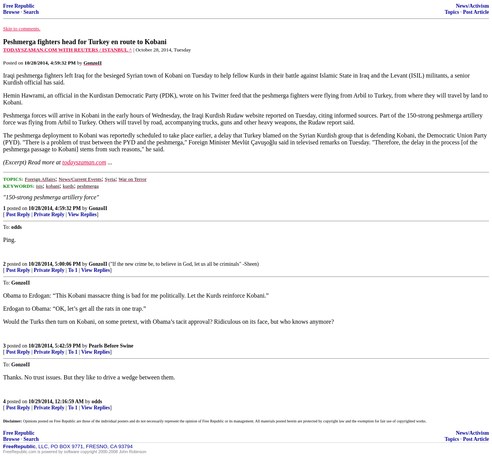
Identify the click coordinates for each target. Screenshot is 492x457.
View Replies (82, 214)
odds (96, 401)
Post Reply (18, 214)
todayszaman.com (84, 162)
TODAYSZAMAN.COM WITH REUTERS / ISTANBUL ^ (67, 50)
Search (31, 12)
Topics (452, 12)
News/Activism (472, 6)
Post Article (476, 12)
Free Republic (19, 6)
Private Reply (49, 214)
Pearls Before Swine (111, 346)
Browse (11, 12)
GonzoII (98, 208)
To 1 (73, 270)
